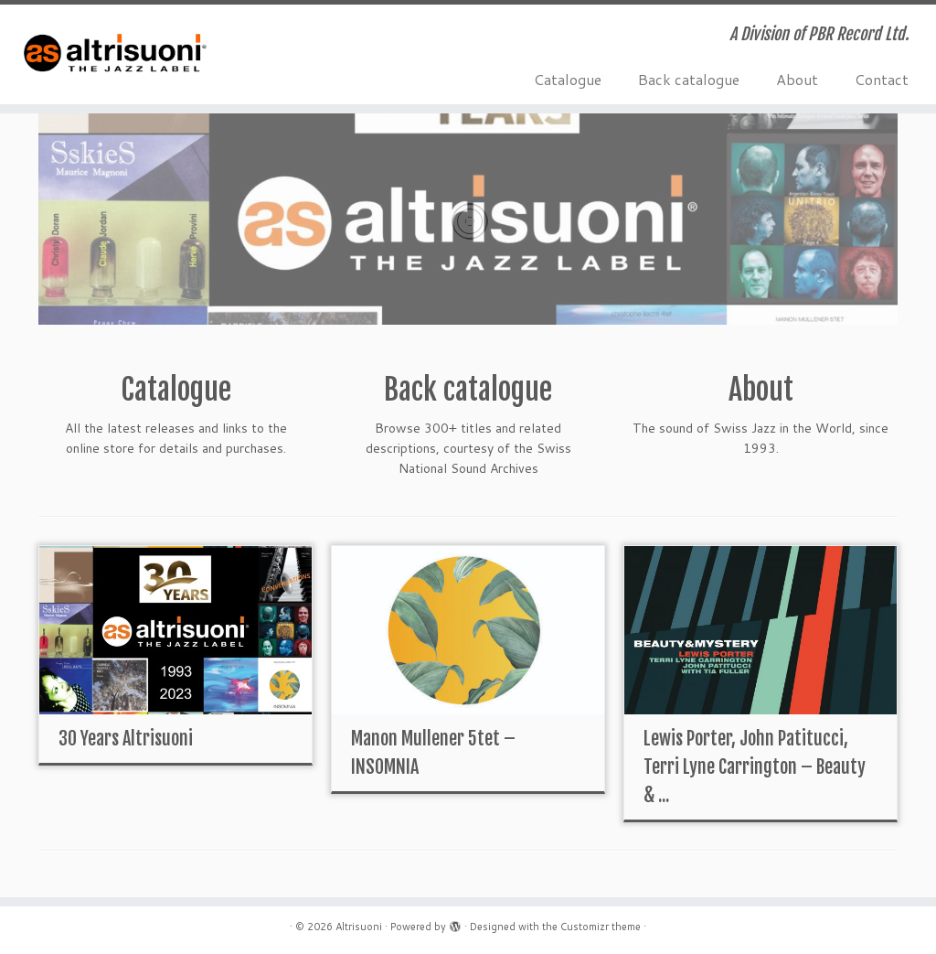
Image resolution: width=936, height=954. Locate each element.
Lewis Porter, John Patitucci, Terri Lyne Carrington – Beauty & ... (755, 767)
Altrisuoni (358, 926)
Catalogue (567, 79)
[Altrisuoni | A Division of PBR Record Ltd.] (109, 54)
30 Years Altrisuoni (125, 738)
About (797, 79)
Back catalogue (688, 79)
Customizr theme (600, 926)
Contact (882, 79)
